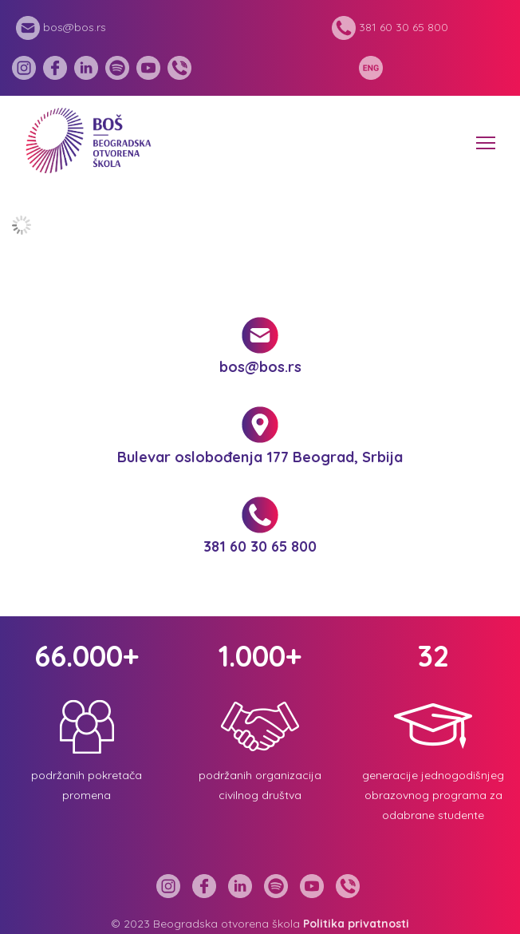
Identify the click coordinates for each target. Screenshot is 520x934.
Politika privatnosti (356, 923)
